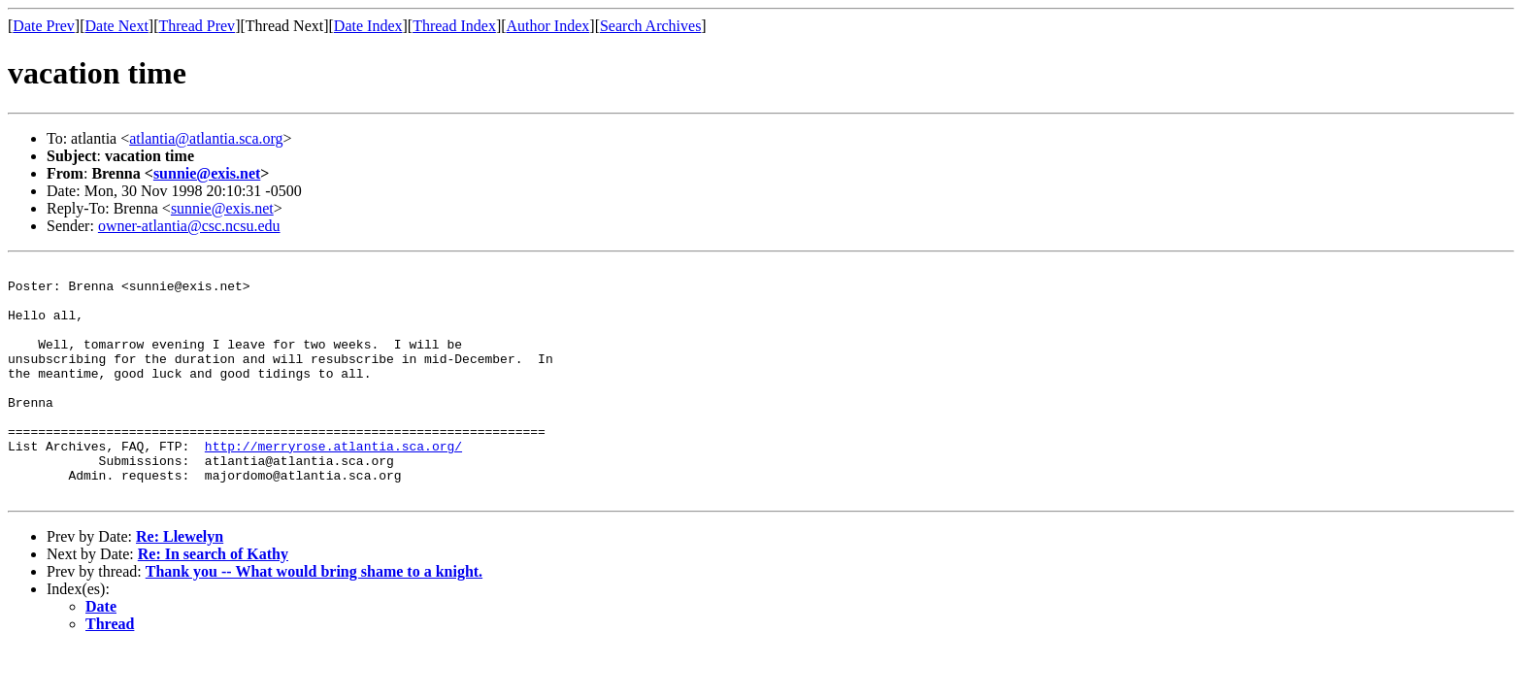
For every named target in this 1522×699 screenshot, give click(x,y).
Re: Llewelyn (179, 583)
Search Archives (650, 25)
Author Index (548, 25)
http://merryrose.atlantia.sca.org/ (333, 483)
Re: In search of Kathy (213, 600)
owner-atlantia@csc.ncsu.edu (189, 225)
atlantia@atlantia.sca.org (205, 138)
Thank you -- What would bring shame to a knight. (314, 618)
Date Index (368, 25)
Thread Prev (196, 25)
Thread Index (454, 25)
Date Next (117, 25)
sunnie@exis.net (206, 173)
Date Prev (44, 25)
